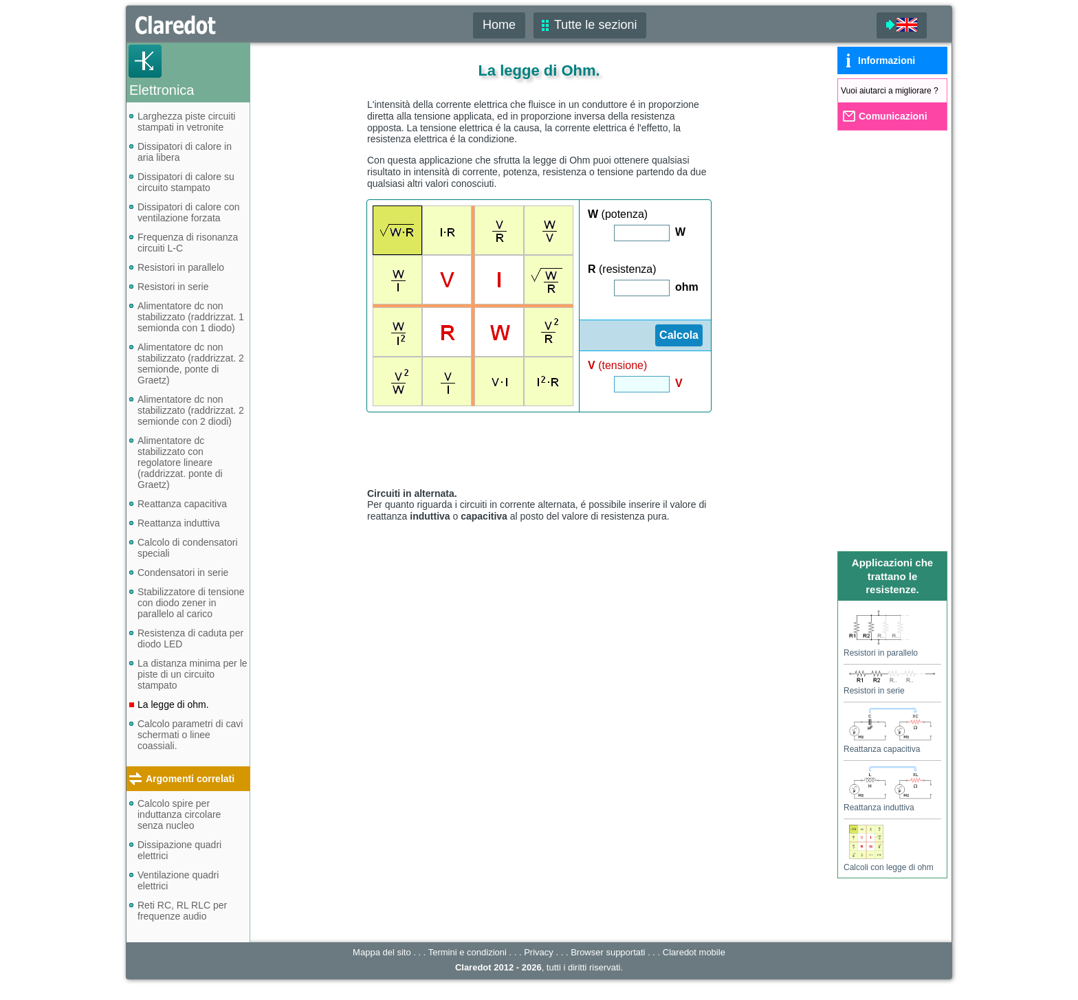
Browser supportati (608, 952)
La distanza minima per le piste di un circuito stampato (193, 674)
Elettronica (162, 90)
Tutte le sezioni (595, 25)
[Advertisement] (539, 449)
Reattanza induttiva (179, 523)
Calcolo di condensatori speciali (188, 548)
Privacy (538, 952)
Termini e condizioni (467, 952)
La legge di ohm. (173, 704)
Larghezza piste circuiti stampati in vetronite (186, 122)
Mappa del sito (382, 952)
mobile (694, 952)
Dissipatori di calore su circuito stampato (186, 182)
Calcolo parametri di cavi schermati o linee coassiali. (190, 734)
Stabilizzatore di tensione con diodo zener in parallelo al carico (191, 602)
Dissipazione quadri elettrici (179, 850)
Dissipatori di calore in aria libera (185, 152)
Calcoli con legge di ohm (889, 862)
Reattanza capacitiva (182, 503)
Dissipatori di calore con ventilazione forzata (189, 212)
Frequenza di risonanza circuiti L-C (188, 243)
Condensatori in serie (183, 572)
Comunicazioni (893, 116)
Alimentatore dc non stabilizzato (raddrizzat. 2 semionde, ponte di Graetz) (191, 364)
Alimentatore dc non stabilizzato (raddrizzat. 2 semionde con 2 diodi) (191, 410)
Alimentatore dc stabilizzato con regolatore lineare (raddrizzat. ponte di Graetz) (180, 462)
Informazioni (886, 60)
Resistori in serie (173, 286)
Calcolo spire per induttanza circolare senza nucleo (179, 814)
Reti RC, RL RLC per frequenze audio (182, 911)
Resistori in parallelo (181, 267)
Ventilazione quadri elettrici (178, 880)
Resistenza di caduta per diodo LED (190, 638)
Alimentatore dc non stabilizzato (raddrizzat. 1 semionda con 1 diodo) (191, 316)
